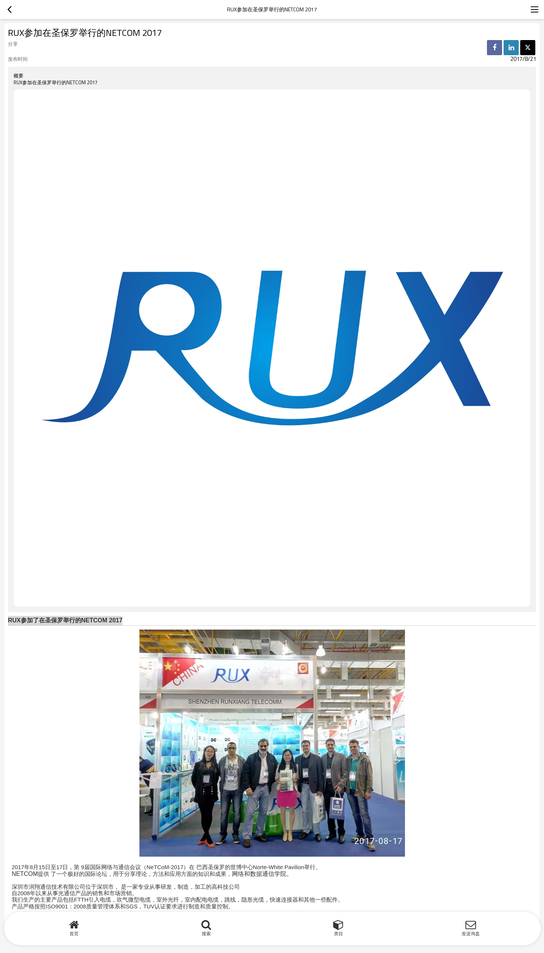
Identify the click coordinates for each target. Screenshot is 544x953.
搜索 (206, 933)
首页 (74, 933)
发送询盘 (471, 933)
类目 (338, 933)
